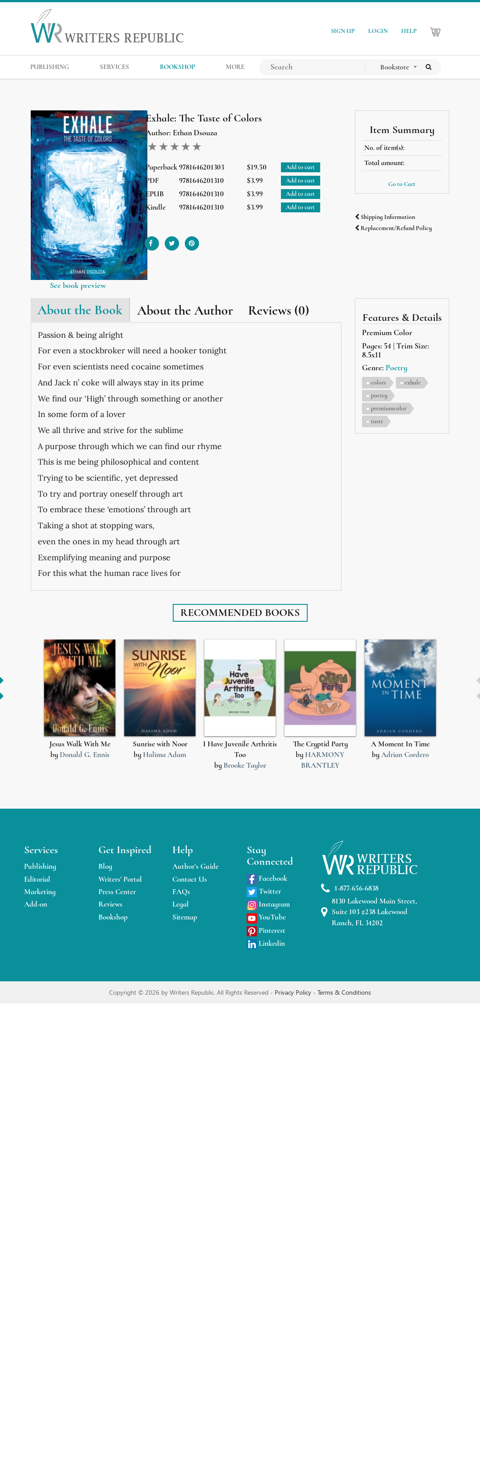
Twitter (264, 891)
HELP (409, 31)
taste (377, 421)
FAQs (181, 891)
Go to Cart (401, 184)
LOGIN (378, 31)
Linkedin (266, 943)
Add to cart (300, 167)
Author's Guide (195, 866)
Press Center (117, 891)
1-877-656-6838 (349, 888)
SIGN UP (343, 31)
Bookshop (113, 917)
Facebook (267, 878)
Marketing (40, 891)
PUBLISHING (49, 67)
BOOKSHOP (177, 67)
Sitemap (184, 917)
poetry (379, 395)
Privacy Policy (294, 992)
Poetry (396, 368)
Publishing (40, 866)
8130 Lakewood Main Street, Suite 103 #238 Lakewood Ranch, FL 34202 (369, 911)
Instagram (268, 904)
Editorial (37, 879)
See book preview (78, 285)
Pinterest (266, 930)
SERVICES (114, 67)
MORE (235, 67)
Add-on (35, 904)
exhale (413, 382)
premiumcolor (389, 408)
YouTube (266, 917)
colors (378, 382)
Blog (105, 866)
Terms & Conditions (344, 992)
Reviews (110, 904)
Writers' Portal (120, 879)
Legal (180, 904)
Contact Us (189, 879)
